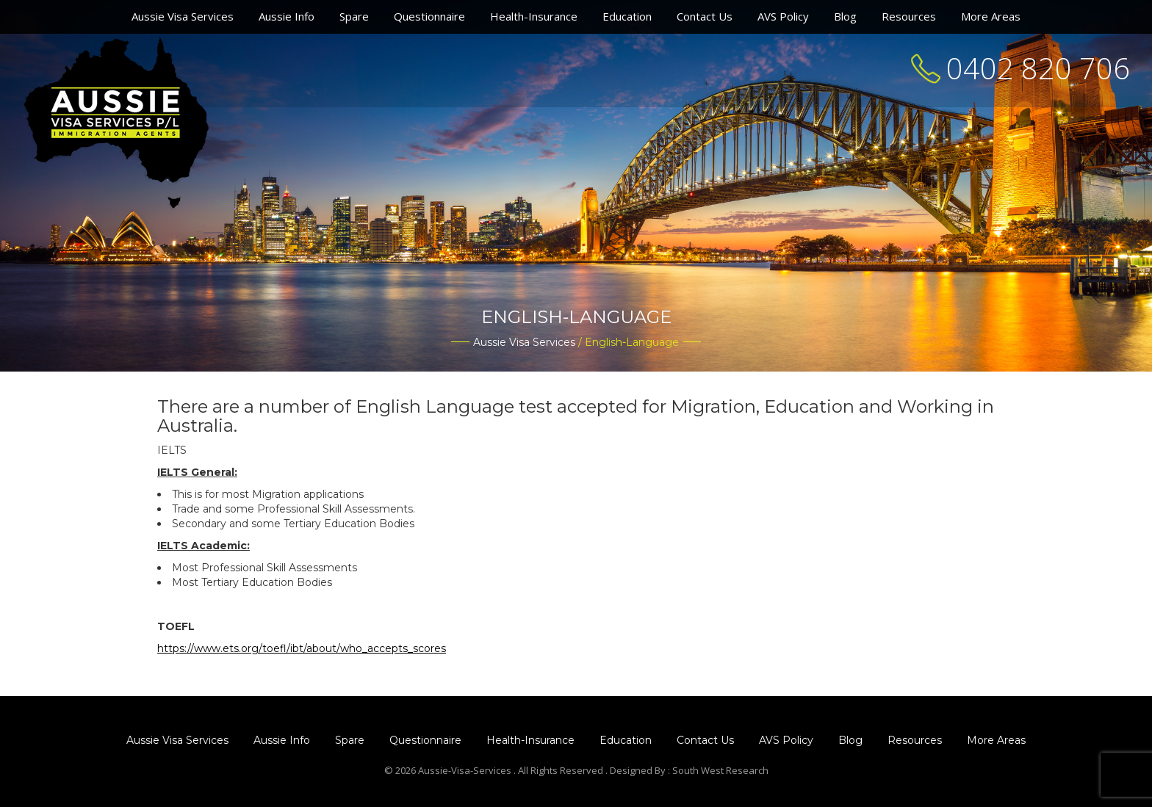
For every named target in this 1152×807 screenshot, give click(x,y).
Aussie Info (286, 16)
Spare (354, 16)
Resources (909, 16)
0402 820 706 (1038, 68)
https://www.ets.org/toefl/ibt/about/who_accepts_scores (301, 648)
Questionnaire (429, 16)
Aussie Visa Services (183, 16)
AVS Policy (783, 16)
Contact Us (704, 16)
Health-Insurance (533, 16)
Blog (845, 16)
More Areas (990, 16)
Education (627, 16)
